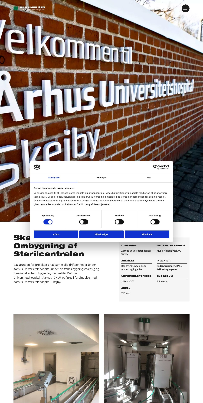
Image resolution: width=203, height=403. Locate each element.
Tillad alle (147, 234)
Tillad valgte (101, 234)
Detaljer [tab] (101, 177)
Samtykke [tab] (54, 177)
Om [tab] (149, 177)
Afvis (56, 234)
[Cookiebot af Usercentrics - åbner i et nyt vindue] (155, 167)
